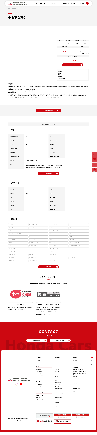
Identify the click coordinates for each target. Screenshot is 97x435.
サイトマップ (75, 386)
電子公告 (75, 366)
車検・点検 (38, 401)
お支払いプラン (39, 377)
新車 (40, 3)
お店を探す (34, 3)
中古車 (45, 3)
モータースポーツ (58, 387)
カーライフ (57, 364)
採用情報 (57, 409)
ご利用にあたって (76, 384)
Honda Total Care (59, 366)
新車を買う (38, 373)
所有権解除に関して (77, 397)
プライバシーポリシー (77, 382)
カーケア (38, 407)
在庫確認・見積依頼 (72, 65)
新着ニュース (57, 383)
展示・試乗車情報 (40, 379)
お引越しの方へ (58, 374)
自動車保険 (57, 368)
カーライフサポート (63, 3)
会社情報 (81, 3)
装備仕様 (54, 125)
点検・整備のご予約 (62, 343)
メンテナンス (39, 405)
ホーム (9, 8)
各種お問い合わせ (34, 343)
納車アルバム (57, 389)
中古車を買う (14, 8)
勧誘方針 (75, 380)
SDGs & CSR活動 (58, 391)
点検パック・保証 (39, 403)
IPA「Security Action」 (78, 372)
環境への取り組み (77, 368)
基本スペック (47, 125)
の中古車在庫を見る (63, 79)
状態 (41, 125)
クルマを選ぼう (39, 375)
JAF (56, 370)
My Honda (57, 372)
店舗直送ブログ (58, 385)
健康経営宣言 (76, 370)
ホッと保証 (38, 390)
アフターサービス (53, 3)
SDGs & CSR (73, 3)
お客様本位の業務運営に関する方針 (80, 374)
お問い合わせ (76, 395)
